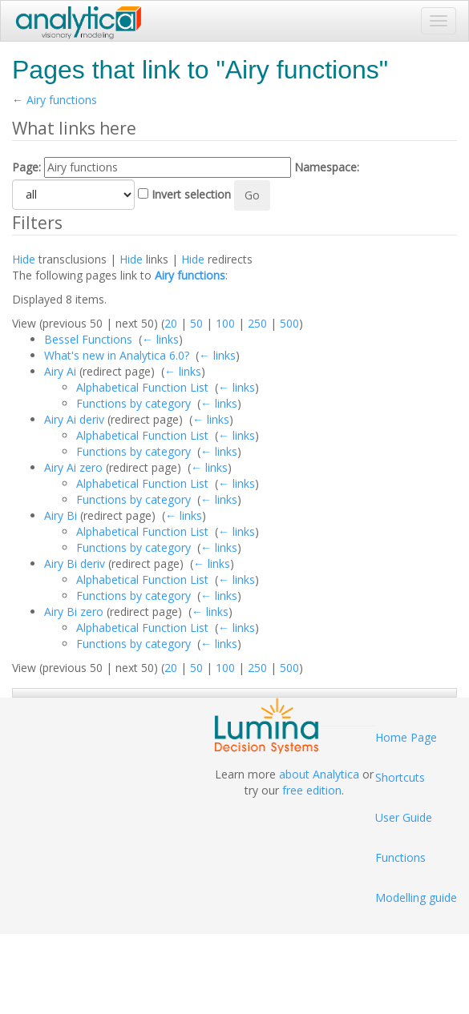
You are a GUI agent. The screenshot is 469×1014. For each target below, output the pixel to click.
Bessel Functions (88, 339)
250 (257, 323)
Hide (23, 259)
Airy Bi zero (73, 611)
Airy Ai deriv (74, 419)
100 (225, 323)
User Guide (403, 817)
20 (170, 323)
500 (289, 323)
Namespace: (326, 167)
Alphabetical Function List (142, 387)
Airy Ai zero (73, 467)
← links (160, 339)
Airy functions (61, 99)
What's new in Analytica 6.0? (116, 355)
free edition (312, 790)
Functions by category (133, 403)
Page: (26, 167)
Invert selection (191, 194)
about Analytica (319, 774)
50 (196, 323)
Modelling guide (416, 897)
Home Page (406, 737)
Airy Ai (60, 371)
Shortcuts (400, 777)
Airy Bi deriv (74, 563)
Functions (400, 857)
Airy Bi (60, 515)
